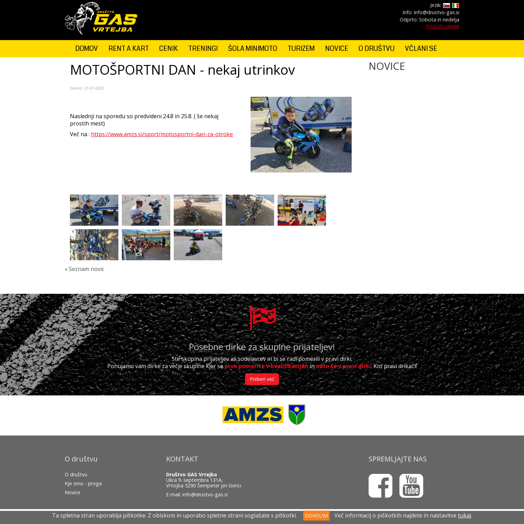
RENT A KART (128, 48)
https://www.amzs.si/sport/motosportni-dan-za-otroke (162, 134)
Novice (72, 492)
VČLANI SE (421, 48)
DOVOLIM (316, 515)
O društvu (76, 474)
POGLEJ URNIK (442, 26)
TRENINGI (203, 48)
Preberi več (262, 379)
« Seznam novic (84, 269)
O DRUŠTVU (377, 48)
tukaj (464, 515)
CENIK (168, 48)
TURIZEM (301, 48)
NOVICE (336, 48)
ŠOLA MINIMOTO (252, 48)
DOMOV (86, 48)
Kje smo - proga (83, 483)
